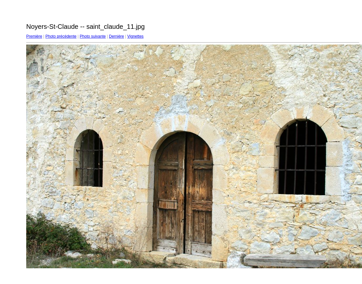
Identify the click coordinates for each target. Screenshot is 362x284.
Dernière (116, 36)
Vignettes (135, 36)
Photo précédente (60, 36)
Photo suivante (93, 36)
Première (34, 36)
